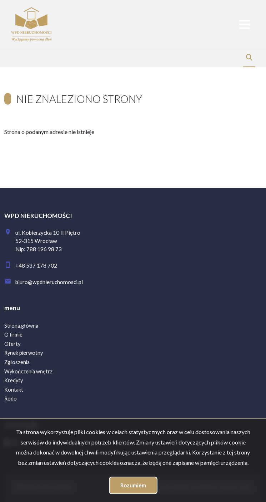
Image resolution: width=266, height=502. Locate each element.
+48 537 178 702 (36, 265)
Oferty (12, 344)
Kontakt (13, 390)
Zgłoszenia (17, 362)
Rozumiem (133, 485)
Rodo (10, 399)
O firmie (13, 335)
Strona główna (21, 326)
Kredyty (13, 380)
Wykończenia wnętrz (28, 371)
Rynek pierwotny (23, 353)
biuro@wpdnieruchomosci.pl (49, 282)
